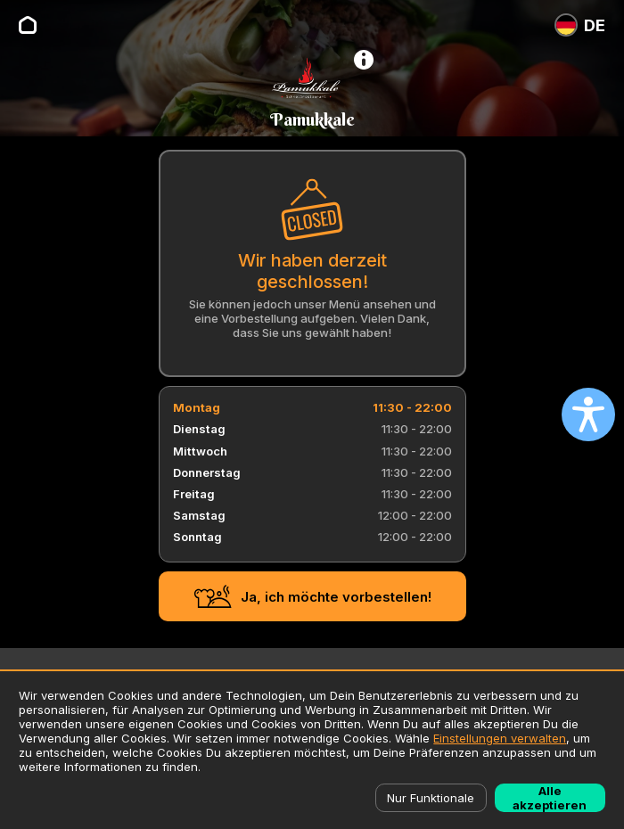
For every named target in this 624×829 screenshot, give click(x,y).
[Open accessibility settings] (588, 414)
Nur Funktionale (430, 798)
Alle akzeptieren (550, 798)
